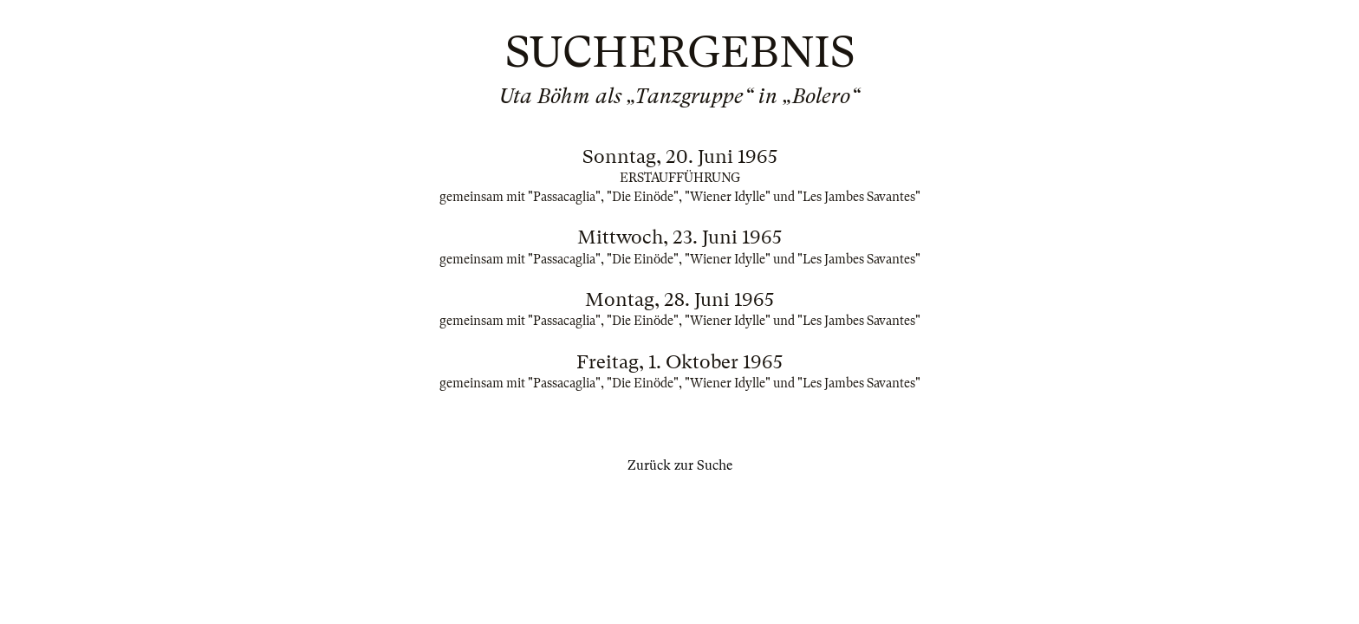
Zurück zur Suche (679, 465)
